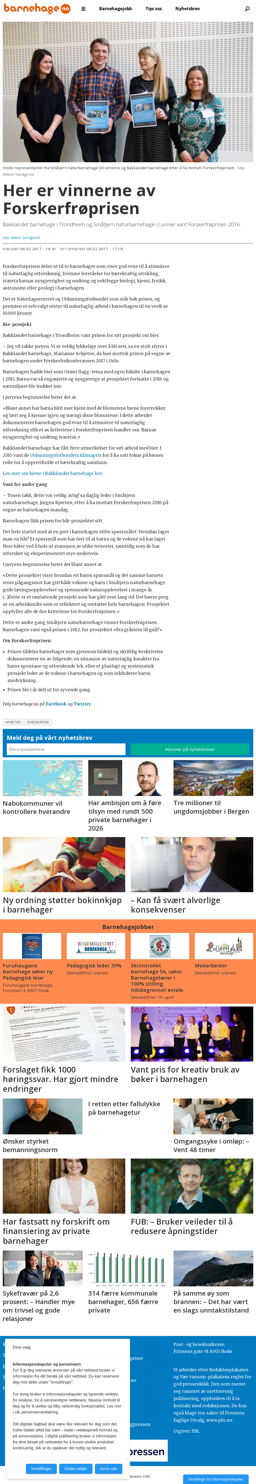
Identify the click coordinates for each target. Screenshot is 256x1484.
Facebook (56, 704)
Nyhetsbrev (187, 8)
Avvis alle (108, 1469)
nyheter (13, 722)
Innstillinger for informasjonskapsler (215, 1479)
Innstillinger (41, 1469)
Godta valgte (75, 1469)
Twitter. (83, 704)
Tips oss (154, 8)
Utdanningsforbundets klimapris (66, 455)
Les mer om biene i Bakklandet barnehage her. (53, 473)
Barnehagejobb (115, 8)
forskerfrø (38, 722)
